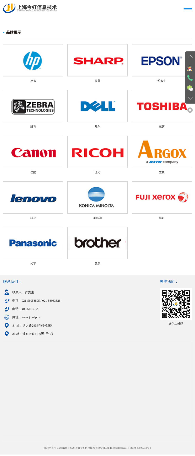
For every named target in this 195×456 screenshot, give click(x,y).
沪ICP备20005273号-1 (139, 449)
